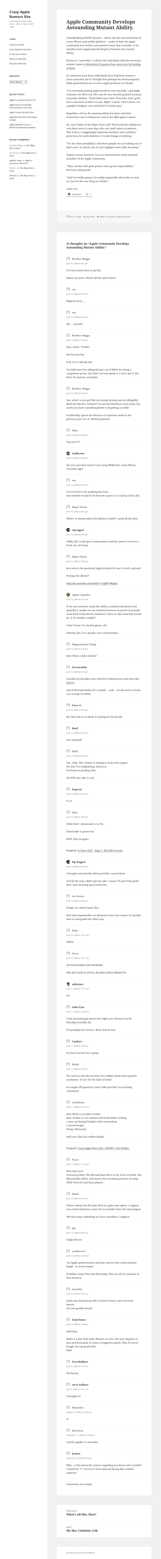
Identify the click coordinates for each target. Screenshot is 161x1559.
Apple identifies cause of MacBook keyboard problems (22, 126)
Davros (70, 682)
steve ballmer (80, 1384)
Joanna (76, 1453)
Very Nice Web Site (17, 63)
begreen (77, 789)
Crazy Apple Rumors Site (20, 14)
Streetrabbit (79, 667)
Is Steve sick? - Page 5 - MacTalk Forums (100, 850)
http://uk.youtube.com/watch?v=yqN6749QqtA (91, 583)
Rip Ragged (78, 861)
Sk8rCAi (13, 175)
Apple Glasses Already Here (21, 112)
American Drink (16, 44)
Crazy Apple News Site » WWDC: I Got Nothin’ (103, 1148)
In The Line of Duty (18, 54)
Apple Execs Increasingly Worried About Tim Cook (20, 106)
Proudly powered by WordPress (80, 1552)
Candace (77, 1041)
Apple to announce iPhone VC (22, 100)
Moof (75, 728)
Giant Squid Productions (20, 49)
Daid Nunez (79, 1319)
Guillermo (78, 453)
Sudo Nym (78, 1007)
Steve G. (77, 705)
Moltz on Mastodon (18, 59)
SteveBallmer (80, 1361)
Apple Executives (123, 216)
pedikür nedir (15, 160)
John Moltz (90, 216)
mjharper (78, 984)
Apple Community (107, 216)
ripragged (78, 530)
